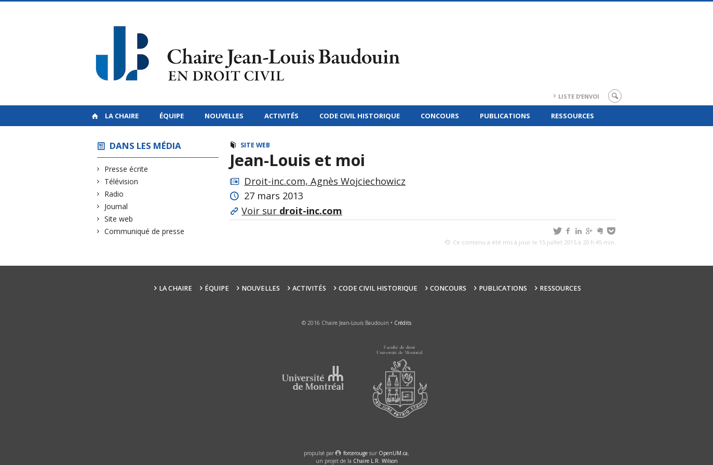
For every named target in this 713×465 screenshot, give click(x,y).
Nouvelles (224, 115)
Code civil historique (359, 115)
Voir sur (291, 210)
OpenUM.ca (393, 453)
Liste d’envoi (578, 96)
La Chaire (122, 115)
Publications (505, 115)
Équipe (171, 115)
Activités (281, 115)
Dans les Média (145, 146)
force (355, 453)
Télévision (121, 181)
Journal (116, 206)
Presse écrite (126, 169)
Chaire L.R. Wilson (375, 460)
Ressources (572, 115)
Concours (440, 115)
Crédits (402, 322)
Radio (114, 194)
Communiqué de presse (144, 231)
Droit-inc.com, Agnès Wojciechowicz (325, 181)
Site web (119, 219)
